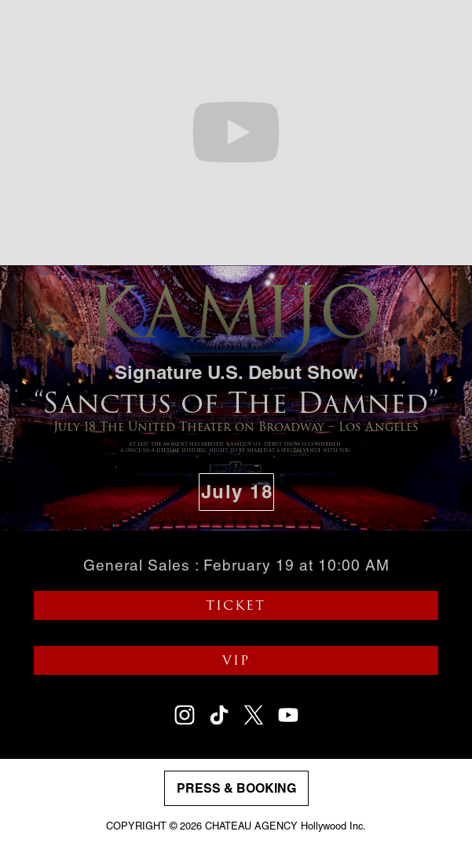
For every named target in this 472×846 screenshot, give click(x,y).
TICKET (235, 605)
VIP (236, 660)
